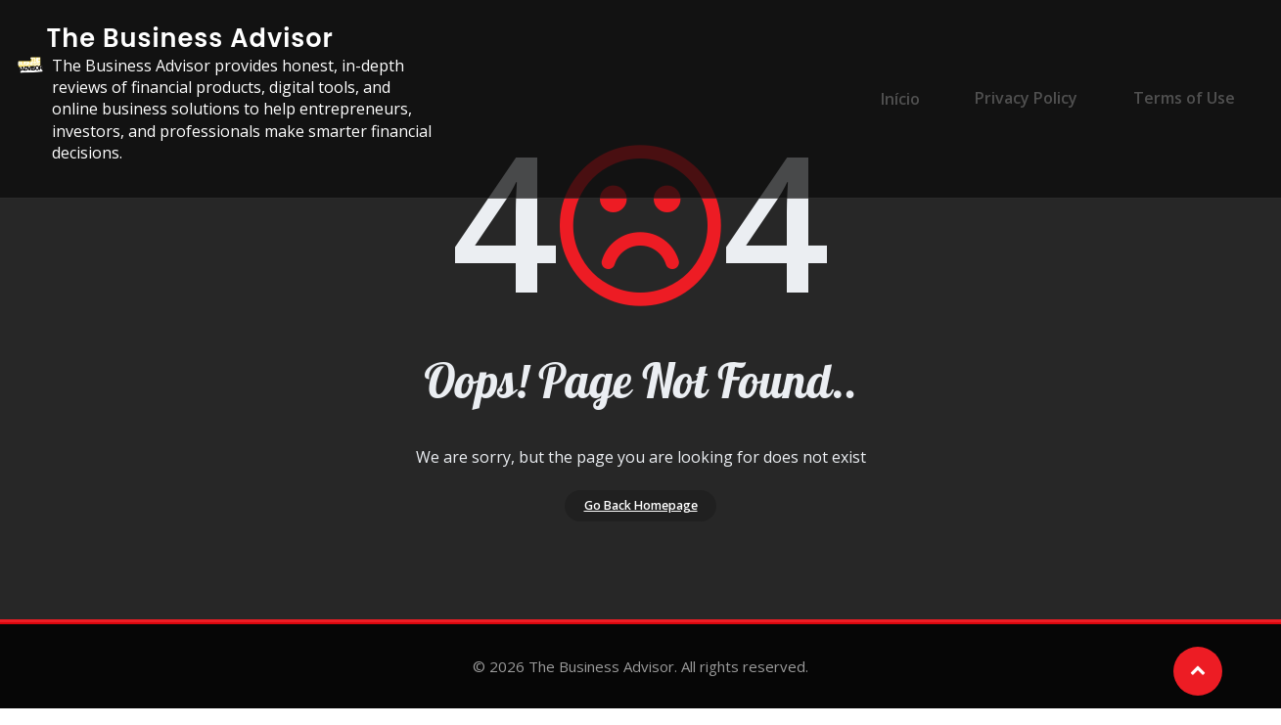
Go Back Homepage (640, 513)
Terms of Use (1181, 87)
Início (921, 87)
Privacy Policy (1035, 87)
